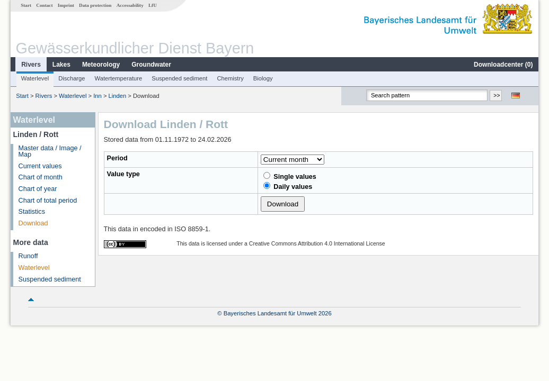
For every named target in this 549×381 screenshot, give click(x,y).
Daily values (287, 186)
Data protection (95, 5)
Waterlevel (35, 78)
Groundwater (151, 64)
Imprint (66, 5)
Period (117, 158)
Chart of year (38, 189)
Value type (123, 174)
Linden (118, 96)
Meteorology (101, 64)
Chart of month (41, 177)
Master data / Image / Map (50, 151)
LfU (152, 5)
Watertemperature (119, 78)
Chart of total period (48, 200)
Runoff (28, 256)
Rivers (31, 64)
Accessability (130, 5)
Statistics (32, 211)
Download (33, 223)
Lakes (61, 64)
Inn (97, 96)
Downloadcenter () (503, 64)
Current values (40, 166)
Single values (289, 176)
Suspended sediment (179, 78)
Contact (44, 5)
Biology (263, 78)
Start (26, 5)
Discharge (71, 78)
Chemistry (230, 78)
